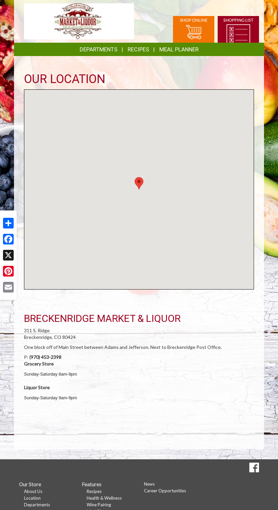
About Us (33, 491)
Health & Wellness (104, 498)
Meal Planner (179, 49)
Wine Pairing (99, 504)
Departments (37, 504)
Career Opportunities (165, 490)
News (149, 484)
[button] (139, 183)
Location (32, 498)
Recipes (138, 49)
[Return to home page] (79, 21)
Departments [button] (98, 49)
